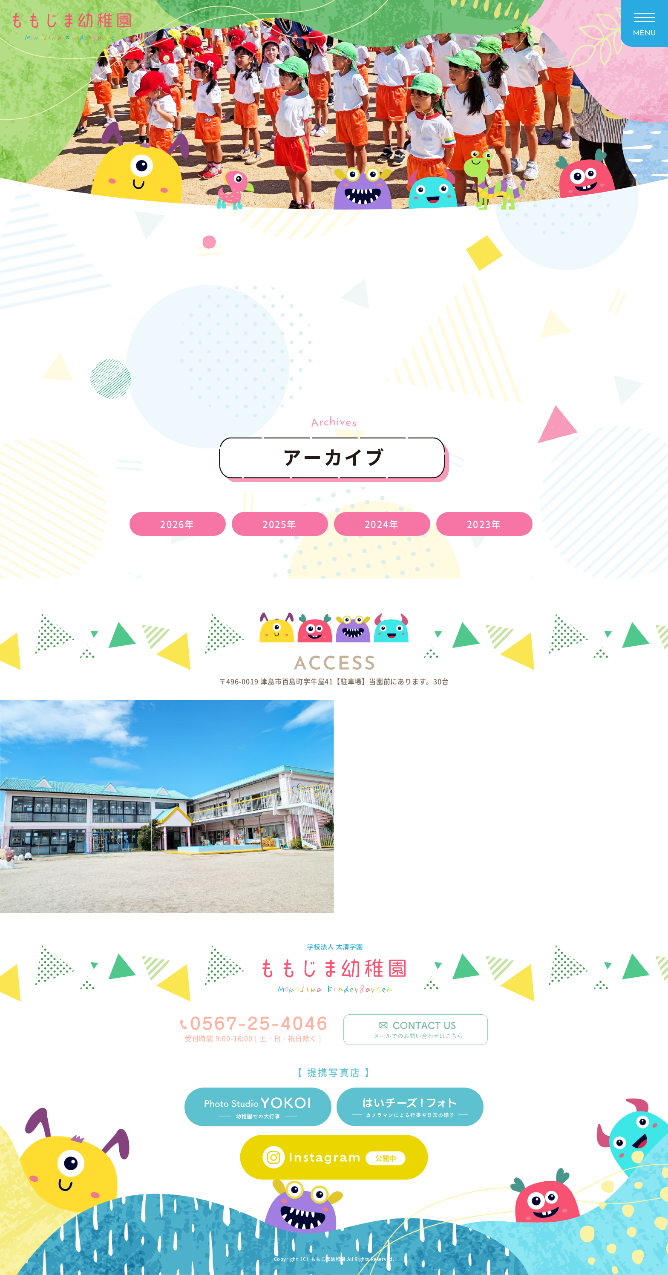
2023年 (484, 524)
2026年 (177, 524)
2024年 (382, 524)
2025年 (280, 524)
